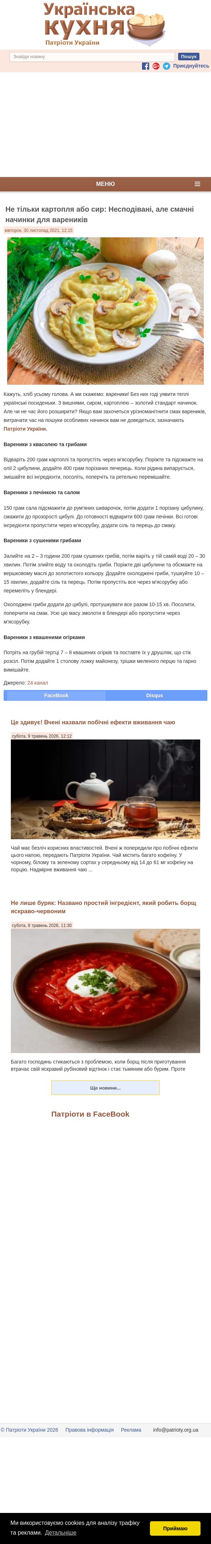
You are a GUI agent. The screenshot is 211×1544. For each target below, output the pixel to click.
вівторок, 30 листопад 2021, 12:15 (39, 230)
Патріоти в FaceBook (90, 1114)
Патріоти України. (25, 429)
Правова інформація (89, 1430)
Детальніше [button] (61, 1533)
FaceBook (56, 695)
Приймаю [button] (175, 1528)
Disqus (154, 695)
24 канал (37, 683)
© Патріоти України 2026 (29, 1430)
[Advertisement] (105, 124)
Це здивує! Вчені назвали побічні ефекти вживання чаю (93, 722)
